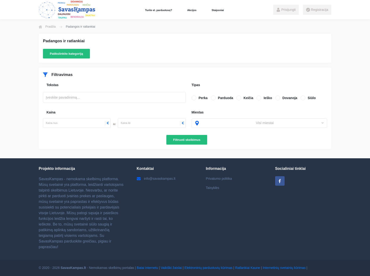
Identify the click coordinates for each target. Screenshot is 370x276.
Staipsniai (218, 10)
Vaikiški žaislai (171, 268)
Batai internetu (147, 268)
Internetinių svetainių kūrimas (284, 268)
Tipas (196, 85)
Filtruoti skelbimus (187, 140)
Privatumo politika (219, 178)
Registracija (317, 10)
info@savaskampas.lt (156, 178)
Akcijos (191, 10)
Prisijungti (286, 10)
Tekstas (52, 85)
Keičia (248, 98)
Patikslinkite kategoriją (66, 53)
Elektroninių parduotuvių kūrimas (208, 268)
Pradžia (47, 27)
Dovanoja (289, 98)
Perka (203, 98)
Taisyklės (212, 188)
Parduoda (225, 98)
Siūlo (312, 98)
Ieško (268, 98)
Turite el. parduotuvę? (158, 10)
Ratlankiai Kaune (247, 268)
